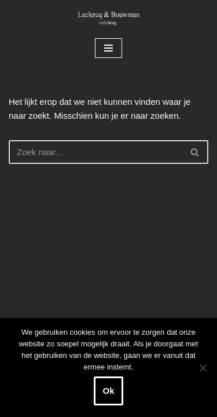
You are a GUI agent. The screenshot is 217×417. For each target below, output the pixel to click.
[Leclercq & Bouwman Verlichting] (109, 18)
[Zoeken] (95, 152)
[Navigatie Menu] (108, 48)
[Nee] (202, 368)
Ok (108, 391)
